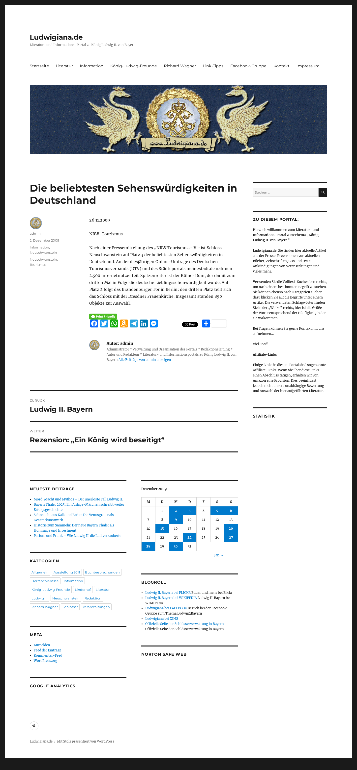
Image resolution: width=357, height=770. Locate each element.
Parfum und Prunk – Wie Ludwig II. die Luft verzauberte (77, 536)
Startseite (39, 66)
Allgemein (40, 572)
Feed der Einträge (47, 650)
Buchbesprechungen (102, 572)
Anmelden (42, 645)
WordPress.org (45, 661)
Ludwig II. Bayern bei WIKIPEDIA (171, 598)
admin (35, 233)
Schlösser (70, 607)
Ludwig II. (39, 598)
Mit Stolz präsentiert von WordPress (85, 741)
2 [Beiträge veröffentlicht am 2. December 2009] (176, 511)
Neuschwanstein (43, 252)
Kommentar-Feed (48, 655)
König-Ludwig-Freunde (133, 66)
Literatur (64, 66)
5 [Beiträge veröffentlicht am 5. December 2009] (217, 511)
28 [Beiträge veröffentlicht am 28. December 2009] (148, 546)
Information (91, 66)
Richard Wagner (180, 66)
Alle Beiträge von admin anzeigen (145, 360)
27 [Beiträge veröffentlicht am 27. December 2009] (231, 537)
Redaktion (93, 598)
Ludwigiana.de (56, 37)
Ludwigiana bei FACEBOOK (166, 608)
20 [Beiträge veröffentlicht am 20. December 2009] (231, 528)
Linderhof (83, 590)
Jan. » (218, 555)
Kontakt (281, 66)
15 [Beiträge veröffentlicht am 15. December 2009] (162, 528)
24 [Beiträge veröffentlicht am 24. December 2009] (189, 537)
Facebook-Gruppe (248, 66)
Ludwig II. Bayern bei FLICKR (168, 593)
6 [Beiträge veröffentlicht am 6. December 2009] (231, 511)
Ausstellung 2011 (67, 572)
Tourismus (38, 265)
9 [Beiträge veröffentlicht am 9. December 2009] (176, 520)
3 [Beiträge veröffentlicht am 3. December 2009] (189, 511)
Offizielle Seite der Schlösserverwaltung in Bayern (184, 624)
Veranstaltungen (96, 607)
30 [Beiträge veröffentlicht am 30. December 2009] (176, 546)
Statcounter (12, 766)
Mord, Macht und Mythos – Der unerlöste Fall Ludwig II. (78, 499)
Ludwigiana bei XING (161, 619)
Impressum (308, 66)
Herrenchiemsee (45, 581)
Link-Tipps (213, 66)
